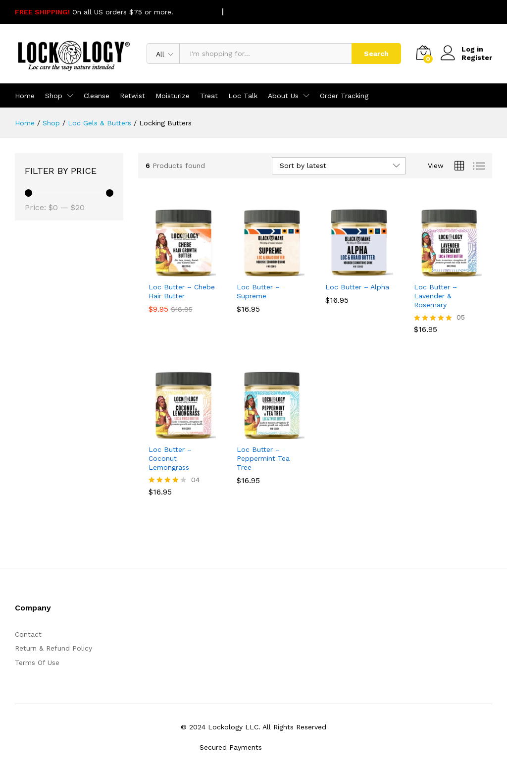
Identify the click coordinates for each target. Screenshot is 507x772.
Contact (28, 634)
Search (376, 53)
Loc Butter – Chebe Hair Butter (182, 291)
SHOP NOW (194, 12)
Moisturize (172, 95)
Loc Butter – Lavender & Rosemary (435, 296)
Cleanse (96, 95)
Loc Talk (242, 95)
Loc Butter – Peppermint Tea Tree (263, 458)
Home (25, 95)
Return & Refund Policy (53, 648)
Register (476, 57)
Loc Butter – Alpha (357, 287)
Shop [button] (53, 95)
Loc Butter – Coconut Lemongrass (170, 458)
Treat (209, 95)
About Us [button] (283, 95)
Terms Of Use (37, 662)
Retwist (132, 95)
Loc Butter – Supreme (258, 291)
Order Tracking (344, 95)
